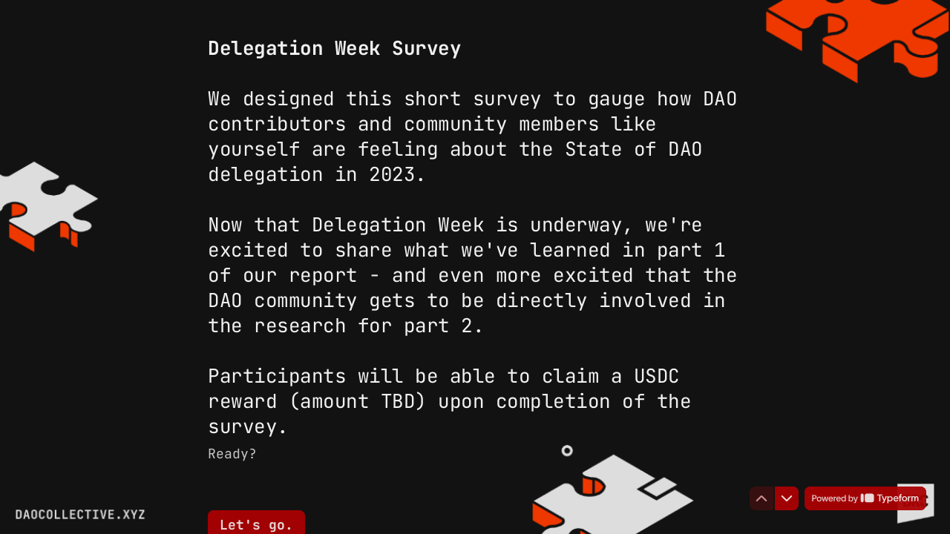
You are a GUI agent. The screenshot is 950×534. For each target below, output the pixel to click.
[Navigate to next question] (787, 498)
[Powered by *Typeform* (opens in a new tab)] (865, 498)
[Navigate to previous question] (761, 498)
